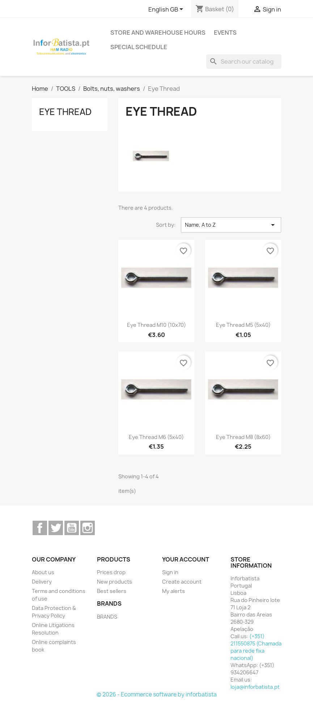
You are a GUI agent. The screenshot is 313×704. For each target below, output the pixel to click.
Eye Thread (65, 112)
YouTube (71, 528)
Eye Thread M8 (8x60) (243, 437)
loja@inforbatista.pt (255, 686)
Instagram (87, 528)
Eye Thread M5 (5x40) (243, 324)
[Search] (244, 61)
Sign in (170, 572)
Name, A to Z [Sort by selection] (231, 225)
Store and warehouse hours (158, 33)
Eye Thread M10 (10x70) (156, 324)
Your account (185, 559)
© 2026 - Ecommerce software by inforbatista (157, 694)
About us (43, 572)
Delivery (42, 581)
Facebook (40, 528)
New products (114, 581)
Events (225, 33)
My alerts (173, 591)
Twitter (55, 528)
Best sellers (111, 591)
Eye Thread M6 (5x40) (156, 437)
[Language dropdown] (167, 9)
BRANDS (107, 616)
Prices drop (111, 572)
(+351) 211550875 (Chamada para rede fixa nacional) (256, 647)
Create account (182, 581)
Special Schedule (138, 47)
